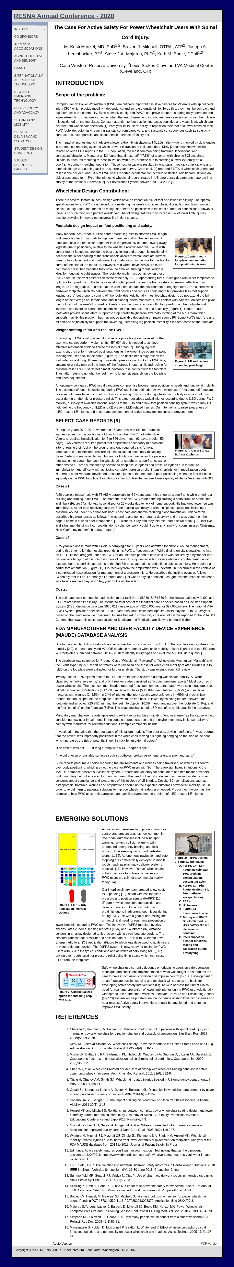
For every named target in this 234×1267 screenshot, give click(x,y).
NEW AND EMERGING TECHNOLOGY (25, 96)
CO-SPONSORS (26, 36)
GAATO (19, 68)
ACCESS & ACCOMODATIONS (28, 46)
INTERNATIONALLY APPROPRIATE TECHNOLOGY (28, 80)
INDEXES (21, 29)
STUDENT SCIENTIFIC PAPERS (23, 165)
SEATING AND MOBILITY (24, 122)
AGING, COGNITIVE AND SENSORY (28, 58)
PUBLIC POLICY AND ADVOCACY (26, 110)
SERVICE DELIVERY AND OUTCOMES (25, 136)
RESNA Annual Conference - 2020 (64, 15)
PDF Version (209, 1243)
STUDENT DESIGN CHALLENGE (28, 151)
